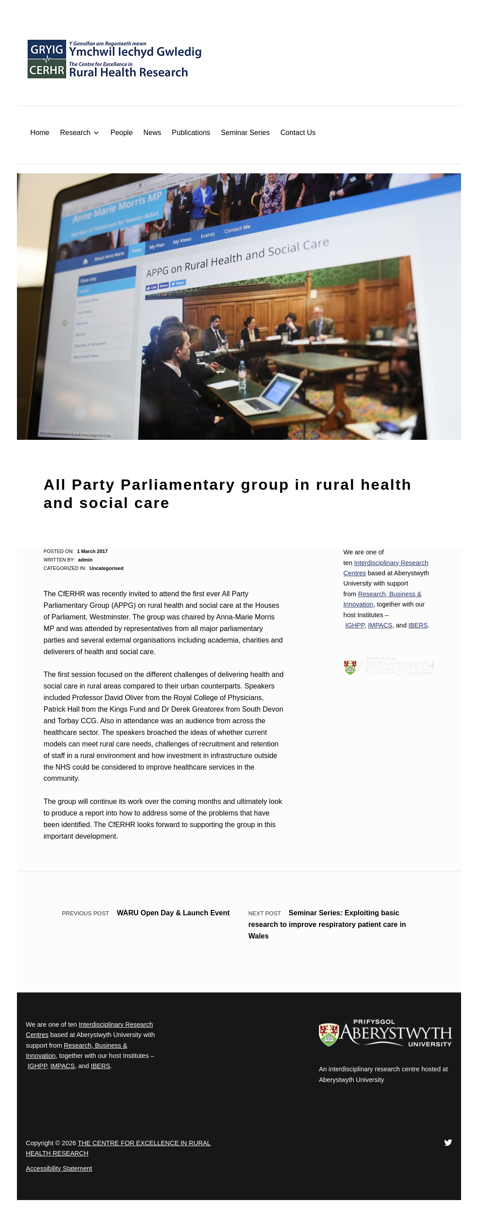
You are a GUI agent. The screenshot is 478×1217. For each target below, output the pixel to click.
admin (85, 559)
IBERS (418, 625)
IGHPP (354, 625)
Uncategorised (106, 568)
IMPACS (380, 625)
